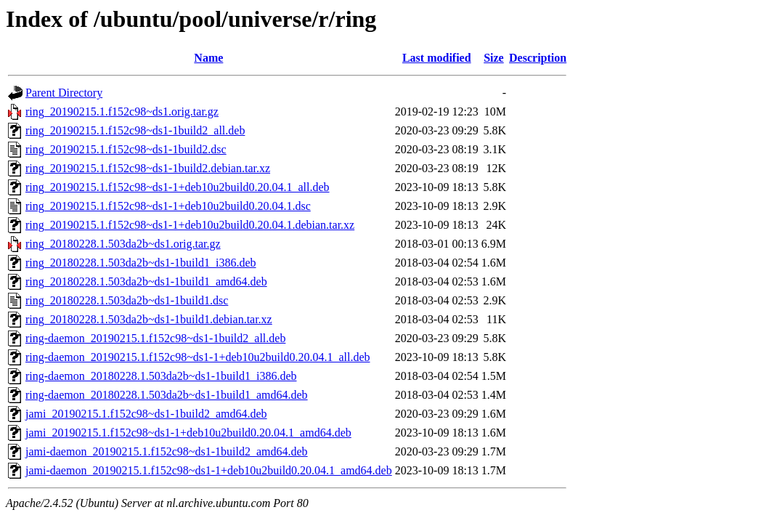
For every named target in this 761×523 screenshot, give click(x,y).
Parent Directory (63, 92)
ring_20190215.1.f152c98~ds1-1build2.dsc (126, 149)
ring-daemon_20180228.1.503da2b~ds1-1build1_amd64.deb (166, 395)
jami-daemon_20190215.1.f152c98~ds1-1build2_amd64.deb (166, 451)
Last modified (436, 58)
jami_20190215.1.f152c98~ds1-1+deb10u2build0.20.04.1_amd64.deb (188, 432)
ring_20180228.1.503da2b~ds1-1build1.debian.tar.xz (148, 319)
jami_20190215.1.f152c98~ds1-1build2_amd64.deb (146, 414)
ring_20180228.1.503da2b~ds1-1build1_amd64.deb (146, 281)
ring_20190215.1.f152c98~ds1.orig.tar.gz (122, 111)
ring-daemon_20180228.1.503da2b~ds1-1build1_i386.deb (161, 376)
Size (494, 58)
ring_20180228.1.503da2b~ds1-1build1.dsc (126, 300)
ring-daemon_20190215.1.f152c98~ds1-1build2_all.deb (155, 338)
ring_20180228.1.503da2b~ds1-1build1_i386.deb (140, 262)
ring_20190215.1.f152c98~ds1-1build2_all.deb (135, 130)
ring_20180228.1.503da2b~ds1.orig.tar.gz (123, 244)
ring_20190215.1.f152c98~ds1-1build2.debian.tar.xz (147, 168)
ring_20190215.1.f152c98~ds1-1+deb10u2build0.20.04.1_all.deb (177, 187)
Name (208, 58)
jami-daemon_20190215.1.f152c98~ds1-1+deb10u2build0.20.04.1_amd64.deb (208, 470)
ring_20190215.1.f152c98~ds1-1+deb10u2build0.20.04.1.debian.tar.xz (189, 225)
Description (537, 58)
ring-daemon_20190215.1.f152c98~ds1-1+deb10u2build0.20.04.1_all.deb (197, 357)
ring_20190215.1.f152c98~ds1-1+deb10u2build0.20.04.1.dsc (168, 206)
